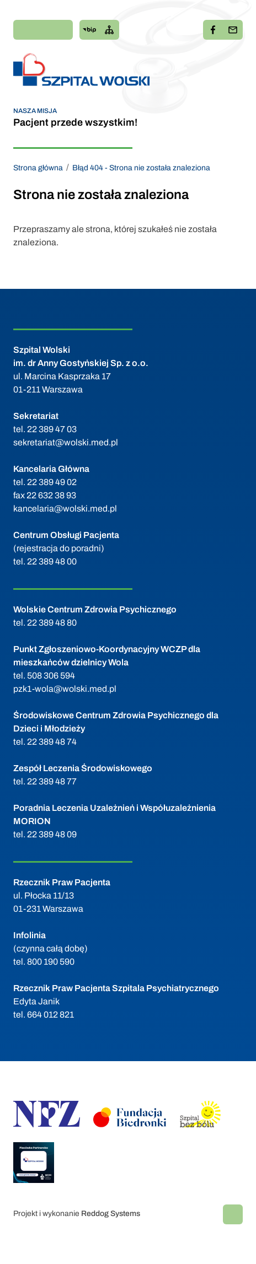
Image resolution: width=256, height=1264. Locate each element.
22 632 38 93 (51, 495)
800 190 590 (50, 961)
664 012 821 (50, 1014)
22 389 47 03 (52, 429)
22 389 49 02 (52, 482)
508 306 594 (51, 675)
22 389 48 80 (52, 622)
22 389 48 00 (52, 561)
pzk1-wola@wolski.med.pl (64, 688)
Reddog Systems (110, 1213)
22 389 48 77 (52, 781)
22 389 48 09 (52, 834)
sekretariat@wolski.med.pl (65, 442)
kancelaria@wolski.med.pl (65, 508)
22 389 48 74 (52, 741)
